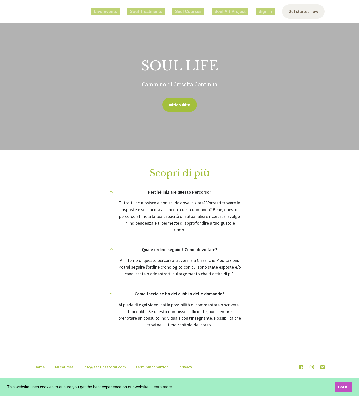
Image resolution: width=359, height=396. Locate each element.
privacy (186, 366)
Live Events (135, 12)
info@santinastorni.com (104, 366)
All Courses (64, 366)
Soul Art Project (238, 12)
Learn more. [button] (162, 387)
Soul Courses (204, 12)
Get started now (302, 12)
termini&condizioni (153, 366)
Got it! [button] (343, 387)
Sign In (266, 12)
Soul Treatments (169, 12)
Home (39, 366)
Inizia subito (179, 105)
